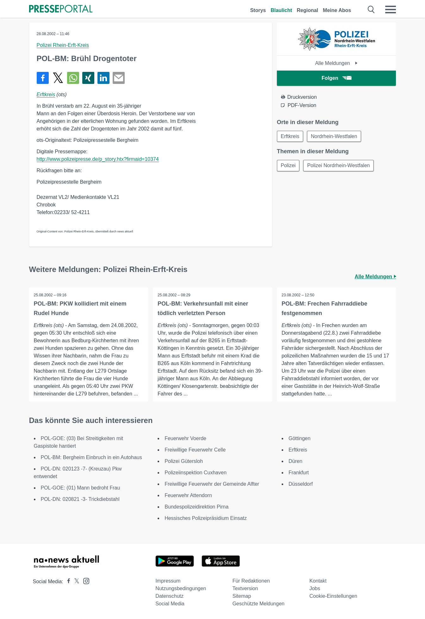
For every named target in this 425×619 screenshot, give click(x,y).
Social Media (169, 603)
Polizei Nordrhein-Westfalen (339, 165)
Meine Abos (337, 10)
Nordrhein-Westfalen (334, 136)
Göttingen (299, 438)
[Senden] (119, 78)
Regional (307, 10)
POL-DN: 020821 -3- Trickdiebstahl (80, 499)
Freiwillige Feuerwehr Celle (195, 449)
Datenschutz (169, 596)
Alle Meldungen (336, 63)
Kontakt (318, 581)
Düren (296, 461)
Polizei (288, 165)
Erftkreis (46, 94)
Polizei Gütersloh (184, 461)
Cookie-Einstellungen (333, 596)
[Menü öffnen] (390, 9)
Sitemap (241, 596)
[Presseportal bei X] (74, 581)
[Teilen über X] (58, 78)
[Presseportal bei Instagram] (84, 580)
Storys (258, 10)
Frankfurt (299, 472)
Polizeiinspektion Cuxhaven (196, 472)
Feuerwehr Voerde (185, 438)
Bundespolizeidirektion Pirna (196, 506)
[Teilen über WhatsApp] (73, 78)
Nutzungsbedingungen (180, 588)
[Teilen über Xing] (88, 78)
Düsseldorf (301, 484)
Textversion (245, 588)
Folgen (336, 78)
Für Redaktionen (251, 581)
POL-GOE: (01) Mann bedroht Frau (80, 487)
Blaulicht (281, 10)
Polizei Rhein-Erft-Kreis (63, 45)
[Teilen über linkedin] (103, 78)
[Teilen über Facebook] (43, 78)
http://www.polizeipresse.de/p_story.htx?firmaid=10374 (98, 159)
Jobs (314, 588)
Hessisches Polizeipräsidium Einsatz (206, 518)
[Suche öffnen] (371, 9)
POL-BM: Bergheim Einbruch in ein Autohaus (91, 457)
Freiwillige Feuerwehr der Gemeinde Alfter (212, 484)
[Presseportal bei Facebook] (66, 581)
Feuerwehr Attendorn (188, 495)
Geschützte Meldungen (258, 603)
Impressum (167, 581)
